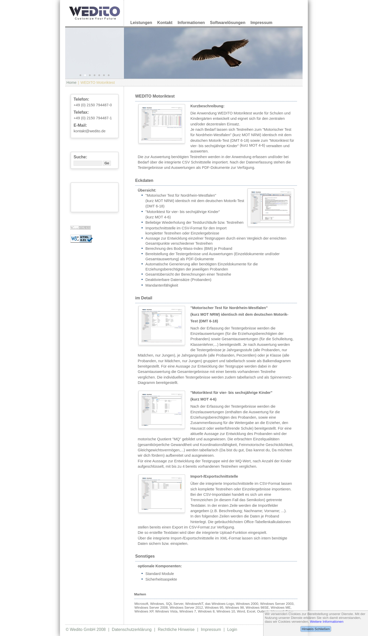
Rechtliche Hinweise (176, 629)
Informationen (191, 22)
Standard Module (159, 574)
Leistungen (141, 22)
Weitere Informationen (326, 621)
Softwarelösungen (228, 22)
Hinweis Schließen (316, 629)
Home (71, 82)
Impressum (261, 22)
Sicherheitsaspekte (161, 579)
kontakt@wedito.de (90, 131)
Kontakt (164, 22)
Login (232, 629)
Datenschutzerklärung (132, 629)
